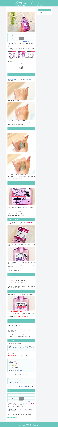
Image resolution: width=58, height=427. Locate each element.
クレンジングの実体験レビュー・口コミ (12, 417)
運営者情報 (28, 424)
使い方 (19, 70)
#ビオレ (24, 347)
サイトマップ (24, 424)
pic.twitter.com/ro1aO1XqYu (12, 369)
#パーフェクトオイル (28, 347)
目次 (20, 63)
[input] (44, 12)
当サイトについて (33, 424)
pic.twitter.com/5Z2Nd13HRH (14, 348)
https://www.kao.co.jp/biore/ (26, 41)
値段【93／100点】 (21, 68)
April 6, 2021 (16, 382)
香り (19, 69)
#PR (22, 347)
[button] (50, 12)
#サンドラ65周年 (11, 360)
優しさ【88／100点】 (21, 66)
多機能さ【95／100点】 (21, 67)
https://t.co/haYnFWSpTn (18, 347)
